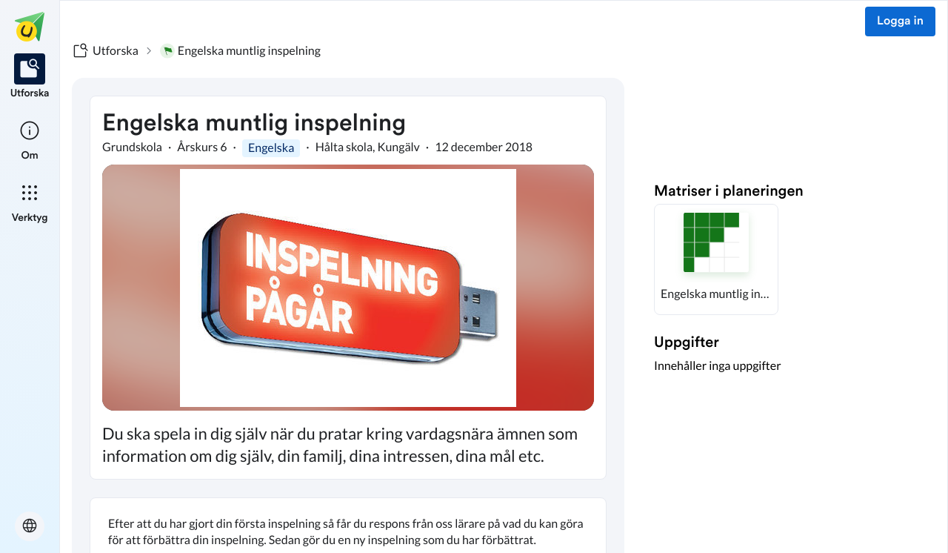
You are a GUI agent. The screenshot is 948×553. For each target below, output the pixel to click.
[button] (716, 259)
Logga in (900, 21)
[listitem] (30, 77)
